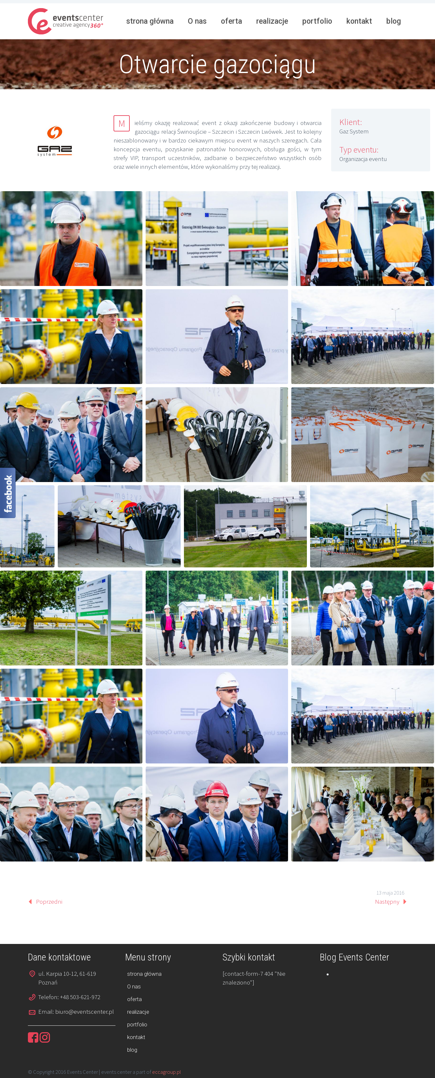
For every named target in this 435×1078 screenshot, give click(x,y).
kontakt (359, 21)
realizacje (272, 21)
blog (393, 21)
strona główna (150, 21)
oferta (231, 21)
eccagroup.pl (166, 1071)
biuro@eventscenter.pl (84, 1011)
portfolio (317, 21)
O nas (197, 21)
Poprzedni (49, 901)
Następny (387, 901)
